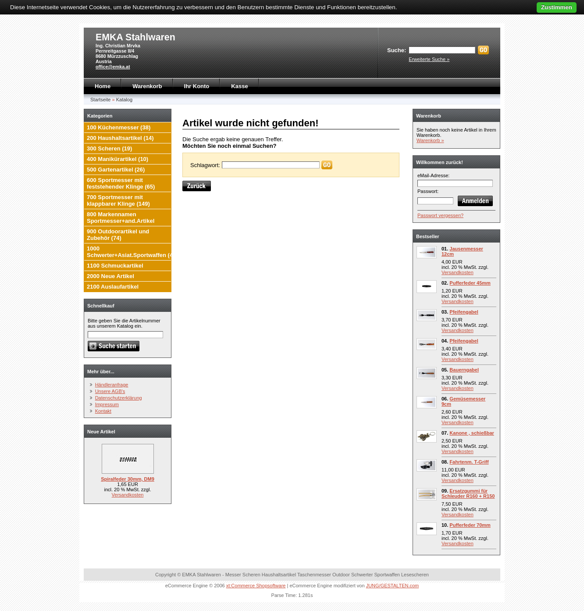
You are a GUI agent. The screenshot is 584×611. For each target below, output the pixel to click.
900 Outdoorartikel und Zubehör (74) (118, 234)
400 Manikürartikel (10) (117, 159)
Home (102, 86)
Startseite (100, 99)
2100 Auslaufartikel (113, 286)
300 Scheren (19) (109, 148)
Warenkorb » (430, 140)
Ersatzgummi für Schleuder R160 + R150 (468, 493)
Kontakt (103, 411)
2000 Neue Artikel (110, 276)
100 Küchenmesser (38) (118, 127)
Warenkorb (147, 86)
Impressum (107, 404)
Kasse (239, 86)
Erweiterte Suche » (429, 59)
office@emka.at (113, 66)
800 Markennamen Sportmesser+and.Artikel (120, 217)
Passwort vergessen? (440, 215)
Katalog (124, 99)
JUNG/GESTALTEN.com (392, 585)
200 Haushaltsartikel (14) (120, 138)
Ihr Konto (197, 86)
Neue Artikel (101, 431)
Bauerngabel (464, 369)
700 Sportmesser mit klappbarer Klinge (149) (118, 200)
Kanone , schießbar (471, 433)
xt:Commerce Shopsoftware (256, 585)
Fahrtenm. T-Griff (468, 462)
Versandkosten (128, 494)
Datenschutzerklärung (118, 397)
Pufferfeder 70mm (470, 525)
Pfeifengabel (463, 311)
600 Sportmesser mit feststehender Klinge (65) (121, 183)
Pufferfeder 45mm (470, 283)
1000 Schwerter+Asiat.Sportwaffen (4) (130, 251)
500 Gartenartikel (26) (116, 169)
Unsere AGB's (110, 391)
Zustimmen (556, 7)
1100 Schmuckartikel (115, 265)
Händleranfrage (111, 384)
